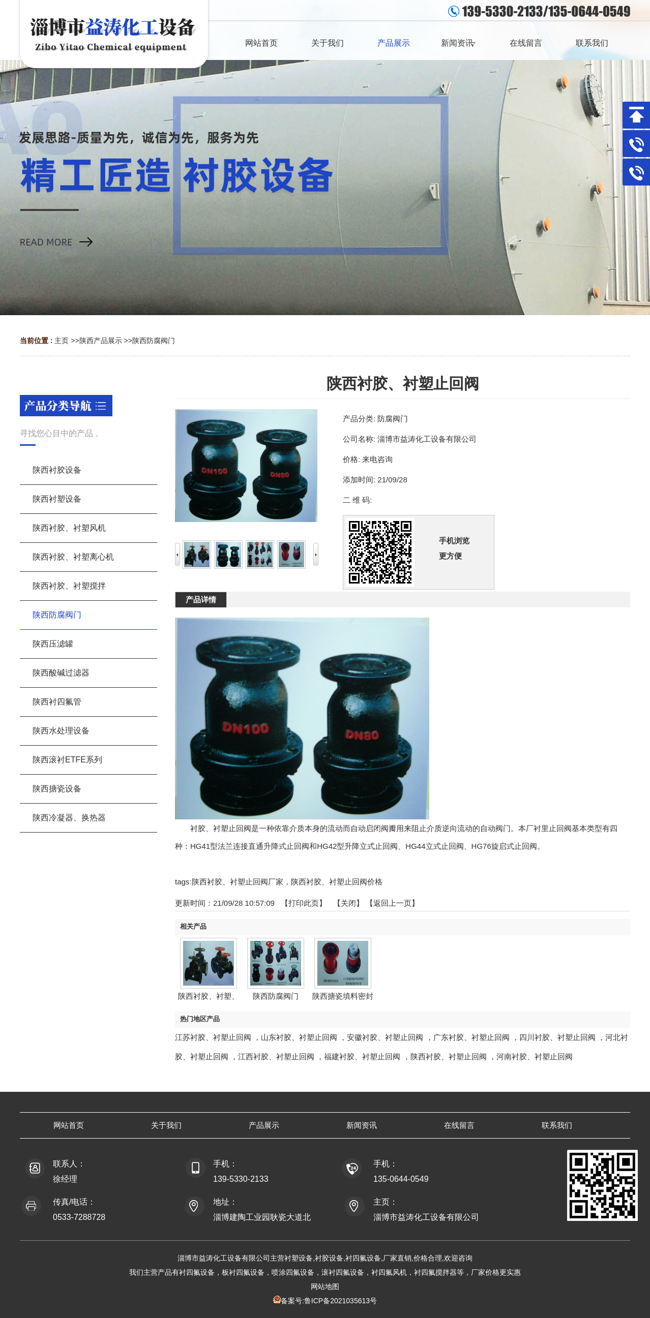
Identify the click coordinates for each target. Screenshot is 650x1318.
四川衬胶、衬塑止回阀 (557, 1037)
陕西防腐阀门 (153, 340)
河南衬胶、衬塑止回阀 (534, 1056)
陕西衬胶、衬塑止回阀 (448, 1056)
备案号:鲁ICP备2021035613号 (329, 1301)
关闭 (348, 903)
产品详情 (201, 599)
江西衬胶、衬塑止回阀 (276, 1056)
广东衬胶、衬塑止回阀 (471, 1037)
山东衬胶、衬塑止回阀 (299, 1037)
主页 (61, 340)
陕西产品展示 (100, 340)
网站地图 (325, 1286)
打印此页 (303, 903)
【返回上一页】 (392, 903)
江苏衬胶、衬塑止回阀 (213, 1037)
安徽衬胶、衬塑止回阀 (385, 1037)
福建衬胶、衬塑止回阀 (362, 1056)
